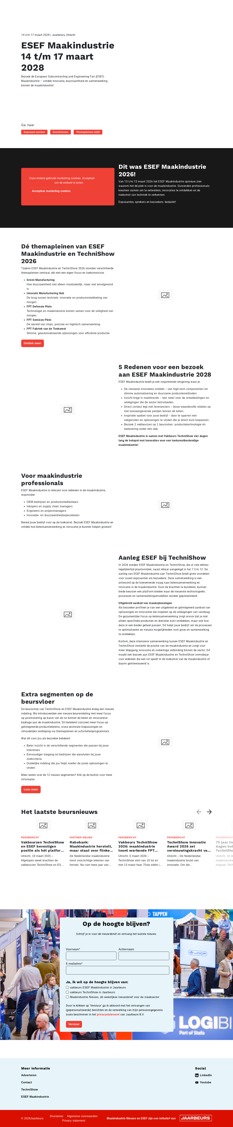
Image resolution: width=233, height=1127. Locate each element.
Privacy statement (73, 1120)
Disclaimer (57, 1116)
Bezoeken (112, 5)
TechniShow (29, 1089)
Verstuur (74, 1024)
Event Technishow (56, 5)
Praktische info (181, 17)
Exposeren (128, 5)
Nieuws (73, 5)
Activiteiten (93, 17)
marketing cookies (41, 182)
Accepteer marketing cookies (51, 191)
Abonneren (205, 17)
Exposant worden (34, 132)
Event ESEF (37, 5)
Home (24, 5)
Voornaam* (73, 949)
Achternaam (126, 949)
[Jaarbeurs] (196, 1117)
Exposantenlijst (138, 17)
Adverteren (28, 1075)
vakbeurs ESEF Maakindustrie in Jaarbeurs (98, 987)
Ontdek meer (32, 343)
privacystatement (108, 1014)
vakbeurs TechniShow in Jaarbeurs (92, 992)
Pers (140, 5)
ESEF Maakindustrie (35, 1096)
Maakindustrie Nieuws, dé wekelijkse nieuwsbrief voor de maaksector (115, 997)
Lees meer (31, 789)
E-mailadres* (74, 963)
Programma (114, 17)
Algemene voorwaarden (82, 1116)
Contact (150, 5)
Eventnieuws (60, 132)
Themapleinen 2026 (88, 132)
